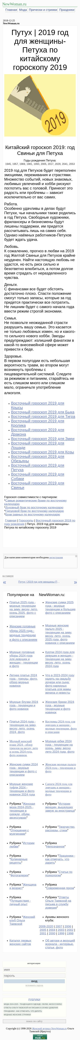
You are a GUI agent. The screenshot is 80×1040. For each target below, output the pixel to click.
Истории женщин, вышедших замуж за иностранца (60, 807)
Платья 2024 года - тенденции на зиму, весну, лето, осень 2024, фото (23, 727)
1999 (61, 933)
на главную (8, 576)
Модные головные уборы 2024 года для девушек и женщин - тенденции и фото (24, 659)
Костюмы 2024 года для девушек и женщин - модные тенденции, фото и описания (61, 727)
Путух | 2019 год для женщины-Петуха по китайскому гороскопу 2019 (39, 581)
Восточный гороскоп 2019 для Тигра (43, 416)
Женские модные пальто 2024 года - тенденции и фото (60, 768)
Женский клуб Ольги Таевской (22, 920)
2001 (43, 933)
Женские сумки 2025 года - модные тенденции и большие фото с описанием (60, 607)
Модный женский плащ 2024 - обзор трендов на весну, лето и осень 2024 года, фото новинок (24, 748)
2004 (52, 930)
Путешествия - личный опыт (20, 902)
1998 (70, 933)
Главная (11, 9)
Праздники (66, 9)
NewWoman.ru (14, 4)
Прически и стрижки (43, 9)
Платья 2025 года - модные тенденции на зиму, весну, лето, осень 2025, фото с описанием (24, 609)
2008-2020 (46, 926)
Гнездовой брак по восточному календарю (34, 511)
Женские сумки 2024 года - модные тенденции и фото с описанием (24, 769)
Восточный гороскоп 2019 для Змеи (43, 439)
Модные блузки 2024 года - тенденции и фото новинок (24, 705)
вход (34, 981)
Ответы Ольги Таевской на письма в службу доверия (58, 902)
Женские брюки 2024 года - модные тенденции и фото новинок (59, 707)
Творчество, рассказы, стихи (60, 828)
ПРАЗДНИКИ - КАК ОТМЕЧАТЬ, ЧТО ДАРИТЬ (23, 1011)
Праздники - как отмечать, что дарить (60, 859)
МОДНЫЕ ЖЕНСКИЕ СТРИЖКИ (17, 1015)
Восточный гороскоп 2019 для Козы (42, 452)
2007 (58, 926)
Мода (23, 9)
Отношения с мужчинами (19, 832)
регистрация (56, 557)
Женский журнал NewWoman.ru (49, 1028)
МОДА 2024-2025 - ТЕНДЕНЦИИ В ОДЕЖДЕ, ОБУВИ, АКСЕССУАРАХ (33, 1004)
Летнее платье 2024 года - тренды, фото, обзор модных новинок (24, 680)
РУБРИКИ (34, 999)
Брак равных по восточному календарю (32, 514)
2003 (61, 930)
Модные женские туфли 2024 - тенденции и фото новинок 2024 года (22, 789)
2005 (43, 930)
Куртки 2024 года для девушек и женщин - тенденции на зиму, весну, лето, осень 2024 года (60, 659)
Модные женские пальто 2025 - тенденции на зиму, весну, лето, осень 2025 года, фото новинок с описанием (60, 634)
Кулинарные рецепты (19, 860)
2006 (68, 926)
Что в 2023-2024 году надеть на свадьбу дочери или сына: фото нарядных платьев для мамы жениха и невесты (59, 684)
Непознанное (55, 846)
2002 (70, 930)
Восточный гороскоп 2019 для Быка (42, 412)
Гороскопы (26, 520)
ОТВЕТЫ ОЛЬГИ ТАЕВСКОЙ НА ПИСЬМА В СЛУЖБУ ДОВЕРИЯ (31, 1008)
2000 (52, 933)
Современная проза (60, 888)
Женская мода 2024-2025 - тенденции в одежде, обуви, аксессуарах (22, 810)
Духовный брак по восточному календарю (34, 507)
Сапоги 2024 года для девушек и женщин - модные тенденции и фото (58, 789)
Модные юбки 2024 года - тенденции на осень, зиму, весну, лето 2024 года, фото (59, 746)
